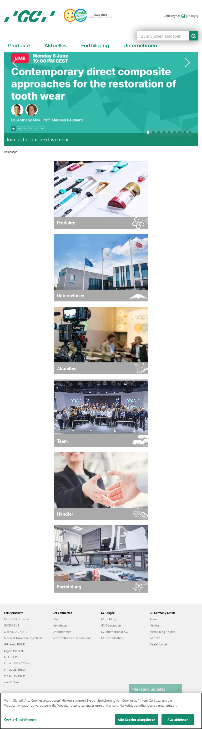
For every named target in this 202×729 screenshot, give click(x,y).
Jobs (55, 619)
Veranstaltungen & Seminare (72, 638)
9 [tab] (191, 133)
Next (187, 62)
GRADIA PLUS (13, 657)
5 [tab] (170, 133)
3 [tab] (160, 133)
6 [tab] (175, 133)
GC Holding (108, 619)
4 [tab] (165, 133)
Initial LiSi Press (14, 676)
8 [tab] (186, 133)
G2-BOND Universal (17, 619)
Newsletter (60, 625)
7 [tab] (181, 133)
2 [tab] (154, 133)
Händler (155, 625)
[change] (192, 16)
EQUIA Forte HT (14, 651)
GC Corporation (111, 625)
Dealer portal (158, 644)
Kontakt (155, 638)
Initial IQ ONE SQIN (16, 663)
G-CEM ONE (11, 625)
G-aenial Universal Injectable (23, 638)
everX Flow (11, 682)
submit (193, 35)
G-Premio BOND (14, 644)
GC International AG (114, 632)
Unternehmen (62, 632)
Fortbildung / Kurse (162, 632)
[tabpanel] (101, 99)
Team (153, 619)
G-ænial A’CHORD (16, 632)
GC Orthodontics (112, 638)
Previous (14, 62)
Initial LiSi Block (15, 669)
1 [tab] (149, 133)
